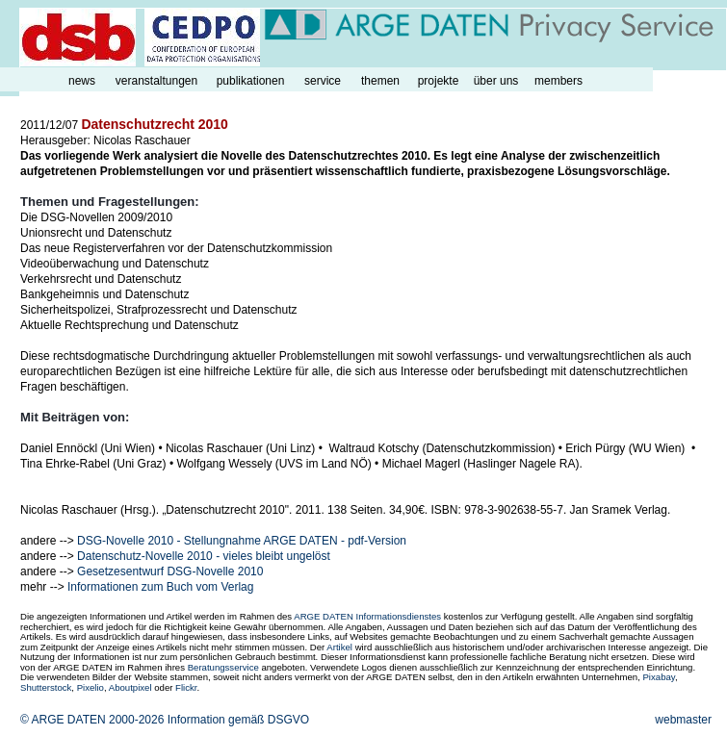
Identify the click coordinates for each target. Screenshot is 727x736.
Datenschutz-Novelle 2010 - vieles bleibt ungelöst (203, 556)
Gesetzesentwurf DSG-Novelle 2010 (170, 571)
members (558, 81)
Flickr (185, 687)
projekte (438, 81)
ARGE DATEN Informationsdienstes (367, 616)
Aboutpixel (130, 687)
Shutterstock (45, 687)
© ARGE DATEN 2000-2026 (92, 719)
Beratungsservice (223, 667)
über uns (496, 81)
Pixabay (658, 677)
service (322, 81)
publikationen (251, 81)
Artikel (339, 647)
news (81, 81)
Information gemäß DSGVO (238, 719)
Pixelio (90, 687)
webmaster (683, 719)
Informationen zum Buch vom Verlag (160, 587)
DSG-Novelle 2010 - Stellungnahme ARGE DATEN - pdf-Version (241, 540)
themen (380, 81)
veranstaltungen (156, 81)
